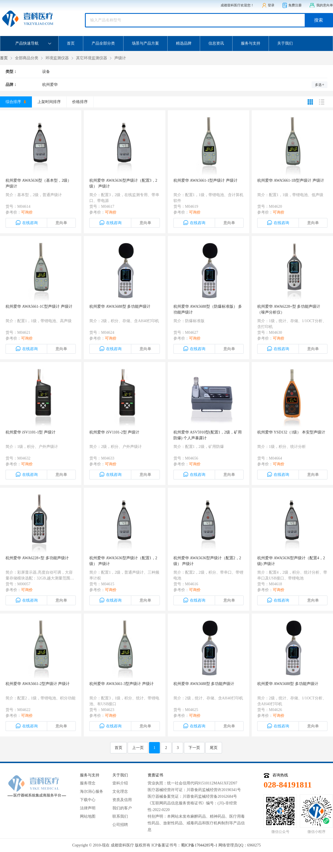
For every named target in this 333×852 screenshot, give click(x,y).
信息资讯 (216, 43)
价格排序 (80, 102)
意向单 (61, 223)
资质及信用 (122, 800)
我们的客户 (122, 808)
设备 (46, 72)
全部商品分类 (26, 58)
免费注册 (292, 5)
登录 (268, 5)
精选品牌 (183, 43)
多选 (319, 85)
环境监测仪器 (57, 58)
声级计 (120, 58)
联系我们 (120, 816)
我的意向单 (321, 5)
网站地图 (87, 816)
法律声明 (87, 808)
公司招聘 (120, 825)
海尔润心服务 (91, 791)
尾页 (214, 748)
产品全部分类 (103, 43)
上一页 (138, 748)
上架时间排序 (49, 102)
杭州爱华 (50, 85)
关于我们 (285, 43)
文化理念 (120, 791)
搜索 (318, 20)
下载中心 (87, 800)
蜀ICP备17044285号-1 (199, 845)
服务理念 (87, 783)
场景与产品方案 (145, 43)
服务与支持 (250, 43)
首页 (71, 43)
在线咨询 (26, 222)
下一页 (194, 748)
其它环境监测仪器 (91, 58)
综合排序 (16, 102)
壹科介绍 (120, 783)
